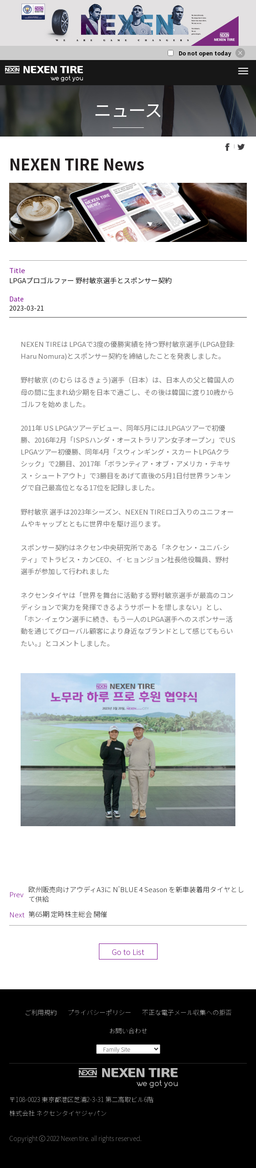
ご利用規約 (41, 1012)
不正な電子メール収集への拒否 (187, 1012)
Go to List (128, 951)
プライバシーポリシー (99, 1012)
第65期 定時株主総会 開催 (67, 914)
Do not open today (205, 53)
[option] (128, 23)
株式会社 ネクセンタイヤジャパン (58, 1113)
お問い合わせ (128, 1030)
